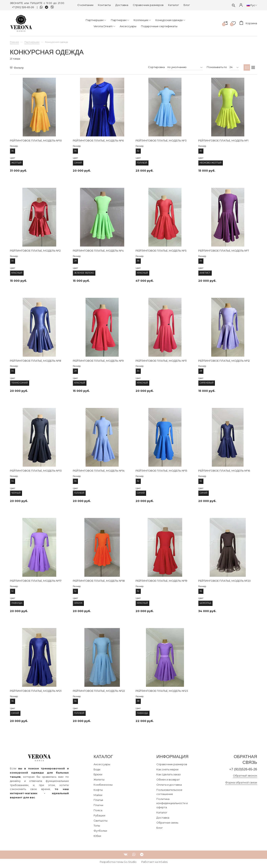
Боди (97, 769)
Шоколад (205, 603)
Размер (14, 146)
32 (138, 150)
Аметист (205, 273)
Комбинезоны (103, 784)
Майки (98, 795)
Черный (16, 493)
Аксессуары (102, 764)
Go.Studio (130, 861)
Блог (187, 5)
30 (200, 150)
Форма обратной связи (241, 782)
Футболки (100, 830)
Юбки (97, 835)
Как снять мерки (167, 769)
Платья (98, 800)
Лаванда (16, 603)
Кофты (98, 789)
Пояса (98, 810)
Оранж (78, 603)
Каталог (173, 5)
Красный (16, 273)
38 (138, 700)
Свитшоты (100, 820)
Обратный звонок (245, 775)
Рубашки (99, 815)
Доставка (121, 5)
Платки (98, 805)
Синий (78, 162)
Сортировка (156, 67)
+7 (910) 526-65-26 (23, 7)
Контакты (104, 5)
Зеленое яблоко (84, 273)
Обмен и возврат (168, 779)
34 (200, 260)
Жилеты (99, 779)
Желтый (16, 162)
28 (75, 260)
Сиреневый (206, 383)
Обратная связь (167, 822)
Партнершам (31, 42)
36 (12, 150)
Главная (14, 42)
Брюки (98, 774)
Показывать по (217, 67)
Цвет (12, 158)
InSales (163, 861)
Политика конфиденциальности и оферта (172, 803)
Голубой (142, 162)
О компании (85, 5)
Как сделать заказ (168, 774)
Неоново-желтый (210, 162)
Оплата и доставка (169, 784)
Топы (97, 825)
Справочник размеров (148, 5)
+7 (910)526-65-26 (243, 769)
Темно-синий (19, 383)
